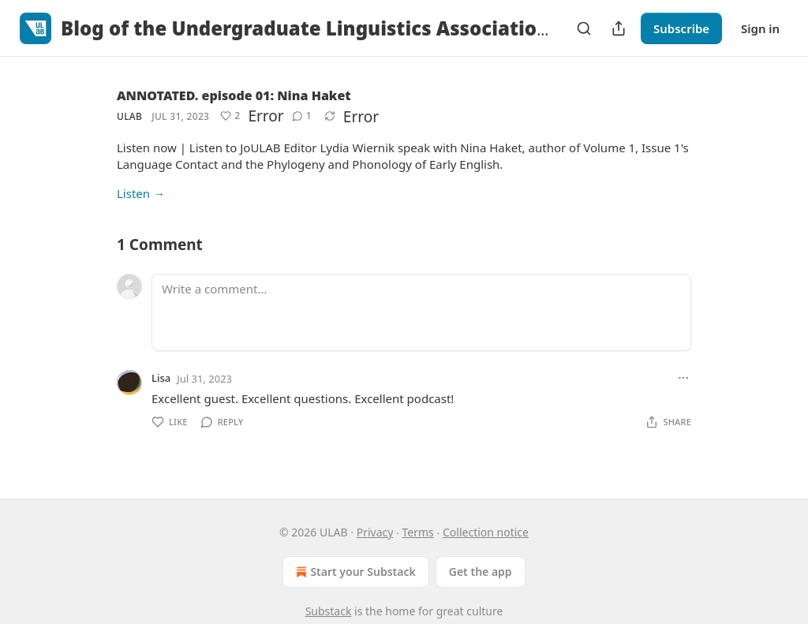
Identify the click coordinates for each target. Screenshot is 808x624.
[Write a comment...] (421, 312)
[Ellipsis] (683, 377)
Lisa (161, 378)
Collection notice (486, 532)
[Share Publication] (618, 28)
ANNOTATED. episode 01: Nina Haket (234, 95)
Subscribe (681, 28)
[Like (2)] (230, 115)
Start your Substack (354, 572)
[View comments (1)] (301, 115)
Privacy (375, 532)
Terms (418, 532)
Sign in (760, 28)
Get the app (480, 571)
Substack (328, 610)
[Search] (584, 28)
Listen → (141, 193)
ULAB (129, 116)
